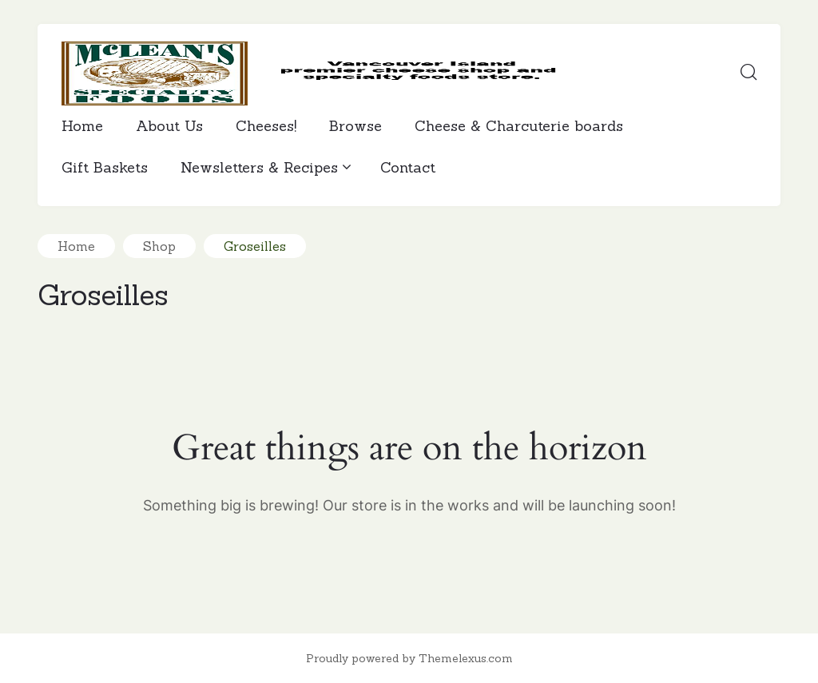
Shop (159, 246)
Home (82, 126)
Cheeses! (266, 126)
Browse (355, 126)
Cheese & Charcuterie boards (519, 126)
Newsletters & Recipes (264, 167)
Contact (407, 167)
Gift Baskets (105, 167)
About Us (169, 126)
